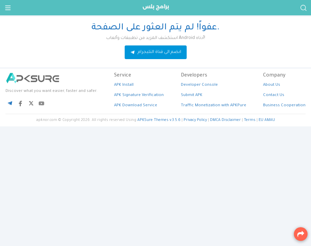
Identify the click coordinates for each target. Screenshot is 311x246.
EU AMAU (267, 120)
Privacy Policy (195, 120)
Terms (250, 120)
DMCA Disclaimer (225, 120)
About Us (271, 85)
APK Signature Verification (139, 95)
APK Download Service (135, 106)
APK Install (124, 85)
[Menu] (7, 7)
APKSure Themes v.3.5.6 (159, 120)
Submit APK (191, 95)
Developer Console (199, 85)
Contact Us (273, 95)
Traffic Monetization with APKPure (213, 106)
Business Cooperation (284, 106)
